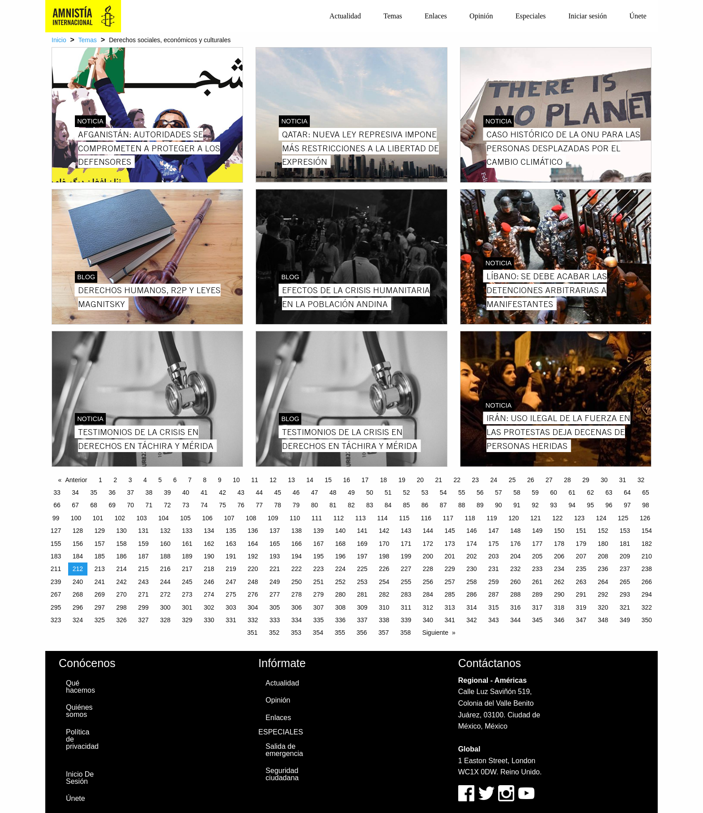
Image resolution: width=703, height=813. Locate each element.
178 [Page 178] (559, 543)
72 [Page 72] (167, 505)
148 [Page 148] (515, 530)
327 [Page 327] (143, 620)
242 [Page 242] (121, 581)
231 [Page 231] (493, 568)
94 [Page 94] (572, 505)
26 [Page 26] (530, 479)
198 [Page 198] (384, 556)
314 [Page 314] (471, 607)
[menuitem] (345, 16)
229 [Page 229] (449, 568)
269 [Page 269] (99, 594)
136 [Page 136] (252, 530)
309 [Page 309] (362, 607)
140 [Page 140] (340, 530)
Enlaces (436, 16)
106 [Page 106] (207, 518)
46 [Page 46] (296, 492)
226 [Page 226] (384, 568)
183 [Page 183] (56, 556)
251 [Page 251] (318, 581)
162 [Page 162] (209, 543)
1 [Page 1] (100, 479)
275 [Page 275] (231, 594)
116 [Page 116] (426, 518)
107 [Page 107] (229, 518)
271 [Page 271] (143, 594)
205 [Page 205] (537, 556)
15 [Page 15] (328, 479)
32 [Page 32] (641, 479)
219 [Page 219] (231, 568)
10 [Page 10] (236, 479)
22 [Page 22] (457, 479)
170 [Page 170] (384, 543)
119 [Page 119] (491, 518)
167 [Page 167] (318, 543)
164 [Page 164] (252, 543)
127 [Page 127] (56, 530)
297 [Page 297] (99, 607)
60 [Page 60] (553, 492)
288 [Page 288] (515, 594)
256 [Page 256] (428, 581)
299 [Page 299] (143, 607)
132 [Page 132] (165, 530)
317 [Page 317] (537, 607)
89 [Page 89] (480, 505)
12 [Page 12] (273, 479)
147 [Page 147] (493, 530)
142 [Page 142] (384, 530)
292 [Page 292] (603, 594)
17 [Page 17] (365, 479)
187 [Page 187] (143, 556)
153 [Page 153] (625, 530)
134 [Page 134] (209, 530)
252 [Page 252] (340, 581)
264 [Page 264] (603, 581)
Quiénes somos (79, 710)
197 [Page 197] (362, 556)
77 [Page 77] (259, 505)
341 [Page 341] (449, 620)
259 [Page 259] (493, 581)
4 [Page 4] (145, 479)
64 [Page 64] (627, 492)
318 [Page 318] (559, 607)
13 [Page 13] (291, 479)
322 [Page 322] (647, 607)
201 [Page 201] (449, 556)
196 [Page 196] (340, 556)
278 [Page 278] (296, 594)
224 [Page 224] (340, 568)
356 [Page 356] (361, 632)
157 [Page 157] (99, 543)
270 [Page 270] (121, 594)
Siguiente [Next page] (435, 632)
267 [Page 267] (56, 594)
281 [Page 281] (362, 594)
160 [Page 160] (165, 543)
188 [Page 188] (165, 556)
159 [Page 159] (143, 543)
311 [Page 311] (406, 607)
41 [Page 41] (204, 492)
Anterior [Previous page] (76, 479)
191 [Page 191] (231, 556)
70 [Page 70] (130, 505)
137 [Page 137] (274, 530)
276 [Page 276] (252, 594)
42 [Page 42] (222, 492)
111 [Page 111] (317, 518)
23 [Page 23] (475, 479)
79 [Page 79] (296, 505)
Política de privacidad (82, 739)
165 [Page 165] (274, 543)
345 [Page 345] (537, 620)
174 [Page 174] (471, 543)
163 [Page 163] (231, 543)
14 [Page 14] (309, 479)
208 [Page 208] (603, 556)
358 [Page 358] (405, 632)
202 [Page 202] (471, 556)
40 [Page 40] (185, 492)
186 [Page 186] (121, 556)
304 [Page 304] (252, 607)
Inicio (59, 40)
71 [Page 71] (148, 505)
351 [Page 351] (252, 632)
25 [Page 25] (512, 479)
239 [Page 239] (56, 581)
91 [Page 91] (517, 505)
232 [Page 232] (515, 568)
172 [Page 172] (428, 543)
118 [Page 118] (469, 518)
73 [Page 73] (185, 505)
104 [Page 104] (163, 518)
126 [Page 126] (645, 518)
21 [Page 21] (438, 479)
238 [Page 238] (647, 568)
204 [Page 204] (515, 556)
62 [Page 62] (590, 492)
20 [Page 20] (420, 479)
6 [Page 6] (175, 479)
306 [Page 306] (296, 607)
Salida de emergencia (284, 750)
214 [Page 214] (121, 568)
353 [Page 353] (296, 632)
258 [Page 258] (471, 581)
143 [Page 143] (406, 530)
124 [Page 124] (601, 518)
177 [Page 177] (537, 543)
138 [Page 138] (296, 530)
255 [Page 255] (406, 581)
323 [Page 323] (56, 620)
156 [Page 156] (78, 543)
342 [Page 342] (471, 620)
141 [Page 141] (362, 530)
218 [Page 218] (209, 568)
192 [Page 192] (252, 556)
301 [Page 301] (187, 607)
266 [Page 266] (647, 581)
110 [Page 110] (295, 518)
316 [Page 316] (515, 607)
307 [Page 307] (318, 607)
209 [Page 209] (625, 556)
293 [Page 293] (625, 594)
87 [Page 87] (443, 505)
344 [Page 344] (515, 620)
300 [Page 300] (165, 607)
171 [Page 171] (406, 543)
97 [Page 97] (627, 505)
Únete (638, 16)
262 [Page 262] (559, 581)
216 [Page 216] (165, 568)
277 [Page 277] (274, 594)
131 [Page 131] (143, 530)
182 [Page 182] (647, 543)
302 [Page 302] (209, 607)
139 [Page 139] (318, 530)
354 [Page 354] (318, 632)
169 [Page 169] (362, 543)
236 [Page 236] (603, 568)
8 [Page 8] (205, 479)
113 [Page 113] (360, 518)
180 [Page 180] (603, 543)
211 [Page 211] (56, 568)
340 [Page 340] (428, 620)
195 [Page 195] (318, 556)
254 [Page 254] (384, 581)
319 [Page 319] (581, 607)
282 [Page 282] (384, 594)
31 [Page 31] (622, 479)
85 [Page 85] (406, 505)
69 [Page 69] (112, 505)
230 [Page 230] (471, 568)
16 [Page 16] (346, 479)
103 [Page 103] (141, 518)
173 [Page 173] (449, 543)
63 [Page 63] (608, 492)
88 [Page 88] (461, 505)
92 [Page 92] (535, 505)
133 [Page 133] (187, 530)
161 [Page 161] (187, 543)
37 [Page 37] (130, 492)
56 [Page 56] (480, 492)
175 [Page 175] (493, 543)
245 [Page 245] (187, 581)
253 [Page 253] (362, 581)
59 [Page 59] (535, 492)
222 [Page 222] (296, 568)
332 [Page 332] (252, 620)
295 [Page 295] (56, 607)
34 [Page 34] (75, 492)
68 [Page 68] (93, 505)
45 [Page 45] (278, 492)
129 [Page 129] (99, 530)
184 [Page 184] (78, 556)
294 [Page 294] (647, 594)
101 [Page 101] (98, 518)
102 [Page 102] (119, 518)
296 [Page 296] (78, 607)
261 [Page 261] (537, 581)
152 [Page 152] (603, 530)
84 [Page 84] (388, 505)
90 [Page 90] (498, 505)
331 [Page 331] (231, 620)
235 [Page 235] (581, 568)
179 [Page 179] (581, 543)
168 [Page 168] (340, 543)
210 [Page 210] (647, 556)
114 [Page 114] (382, 518)
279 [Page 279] (318, 594)
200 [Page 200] (428, 556)
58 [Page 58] (517, 492)
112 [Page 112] (339, 518)
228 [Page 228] (428, 568)
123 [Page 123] (579, 518)
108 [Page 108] (251, 518)
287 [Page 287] (493, 594)
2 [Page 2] (115, 479)
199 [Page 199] (406, 556)
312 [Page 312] (428, 607)
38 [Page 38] (148, 492)
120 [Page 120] (513, 518)
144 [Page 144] (428, 530)
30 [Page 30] (604, 479)
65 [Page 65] (645, 492)
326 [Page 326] (121, 620)
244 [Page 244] (165, 581)
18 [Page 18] (383, 479)
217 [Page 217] (187, 568)
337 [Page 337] (362, 620)
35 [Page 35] (93, 492)
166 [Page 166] (296, 543)
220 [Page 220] (252, 568)
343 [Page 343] (493, 620)
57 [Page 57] (498, 492)
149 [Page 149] (537, 530)
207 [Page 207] (581, 556)
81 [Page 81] (333, 505)
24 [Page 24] (494, 479)
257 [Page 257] (449, 581)
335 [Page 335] (318, 620)
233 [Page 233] (537, 568)
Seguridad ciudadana (282, 774)
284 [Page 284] (428, 594)
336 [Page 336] (340, 620)
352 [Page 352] (274, 632)
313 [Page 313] (449, 607)
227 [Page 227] (406, 568)
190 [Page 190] (209, 556)
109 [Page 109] (273, 518)
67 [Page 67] (75, 505)
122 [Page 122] (557, 518)
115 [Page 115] (404, 518)
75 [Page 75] (222, 505)
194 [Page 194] (296, 556)
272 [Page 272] (165, 594)
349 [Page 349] (625, 620)
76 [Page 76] (241, 505)
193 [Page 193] (274, 556)
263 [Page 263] (581, 581)
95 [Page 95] (590, 505)
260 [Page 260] (515, 581)
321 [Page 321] (625, 607)
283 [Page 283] (406, 594)
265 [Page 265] (625, 581)
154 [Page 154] (647, 530)
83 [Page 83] (369, 505)
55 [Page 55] (461, 492)
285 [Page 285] (449, 594)
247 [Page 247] (231, 581)
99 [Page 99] (56, 518)
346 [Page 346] (559, 620)
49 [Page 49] (351, 492)
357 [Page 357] (383, 632)
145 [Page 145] (449, 530)
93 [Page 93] (553, 505)
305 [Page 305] (274, 607)
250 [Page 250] (296, 581)
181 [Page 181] (625, 543)
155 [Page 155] (56, 543)
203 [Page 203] (493, 556)
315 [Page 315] (493, 607)
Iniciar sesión (587, 16)
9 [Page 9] (219, 479)
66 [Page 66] (57, 505)
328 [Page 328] (165, 620)
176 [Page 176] (515, 543)
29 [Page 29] (586, 479)
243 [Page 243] (143, 581)
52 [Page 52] (406, 492)
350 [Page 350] (647, 620)
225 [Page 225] (362, 568)
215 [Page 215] (143, 568)
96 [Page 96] (608, 505)
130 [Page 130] (121, 530)
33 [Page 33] (57, 492)
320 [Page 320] (603, 607)
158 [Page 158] (121, 543)
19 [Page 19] (401, 479)
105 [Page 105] (185, 518)
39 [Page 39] (167, 492)
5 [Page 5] (160, 479)
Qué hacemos (80, 686)
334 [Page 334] (296, 620)
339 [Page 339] (406, 620)
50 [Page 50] (369, 492)
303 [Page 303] (231, 607)
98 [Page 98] (645, 505)
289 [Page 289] (537, 594)
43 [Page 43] (241, 492)
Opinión (481, 16)
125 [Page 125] (623, 518)
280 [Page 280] (340, 594)
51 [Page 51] (388, 492)
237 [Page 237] (625, 568)
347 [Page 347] (581, 620)
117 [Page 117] (448, 518)
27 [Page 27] (549, 479)
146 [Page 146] (471, 530)
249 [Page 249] (274, 581)
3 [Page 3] (130, 479)
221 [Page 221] (274, 568)
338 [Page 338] (384, 620)
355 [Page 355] (339, 632)
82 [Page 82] (351, 505)
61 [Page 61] (572, 492)
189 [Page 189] (187, 556)
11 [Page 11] (254, 479)
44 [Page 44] (259, 492)
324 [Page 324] (78, 620)
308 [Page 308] (340, 607)
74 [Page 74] (204, 505)
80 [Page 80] (314, 505)
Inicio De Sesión (80, 777)
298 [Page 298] (121, 607)
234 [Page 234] (559, 568)
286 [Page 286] (471, 594)
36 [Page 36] (112, 492)
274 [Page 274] (209, 594)
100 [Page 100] (76, 518)
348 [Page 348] (603, 620)
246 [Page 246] (209, 581)
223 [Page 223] (318, 568)
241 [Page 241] (99, 581)
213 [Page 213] (99, 568)
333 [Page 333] (274, 620)
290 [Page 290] (559, 594)
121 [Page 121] (535, 518)
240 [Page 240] (78, 581)
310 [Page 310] (384, 607)
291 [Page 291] (581, 594)
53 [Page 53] (425, 492)
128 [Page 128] (78, 530)
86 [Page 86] (425, 505)
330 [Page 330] (209, 620)
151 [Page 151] (581, 530)
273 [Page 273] (187, 594)
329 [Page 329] (187, 620)
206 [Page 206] (559, 556)
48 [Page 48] (333, 492)
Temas (392, 16)
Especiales (531, 16)
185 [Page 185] (99, 556)
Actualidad (345, 16)
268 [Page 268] (78, 594)
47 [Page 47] (314, 492)
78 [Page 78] (278, 505)
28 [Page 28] (567, 479)
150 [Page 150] (559, 530)
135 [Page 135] (231, 530)
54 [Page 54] (443, 492)
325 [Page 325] (99, 620)
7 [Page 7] (189, 479)
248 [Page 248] (252, 581)
